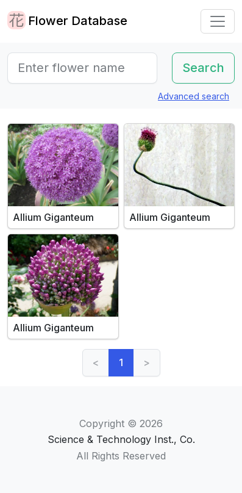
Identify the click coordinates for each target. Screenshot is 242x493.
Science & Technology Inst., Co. (121, 439)
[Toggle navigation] (218, 21)
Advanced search (193, 96)
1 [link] (121, 362)
